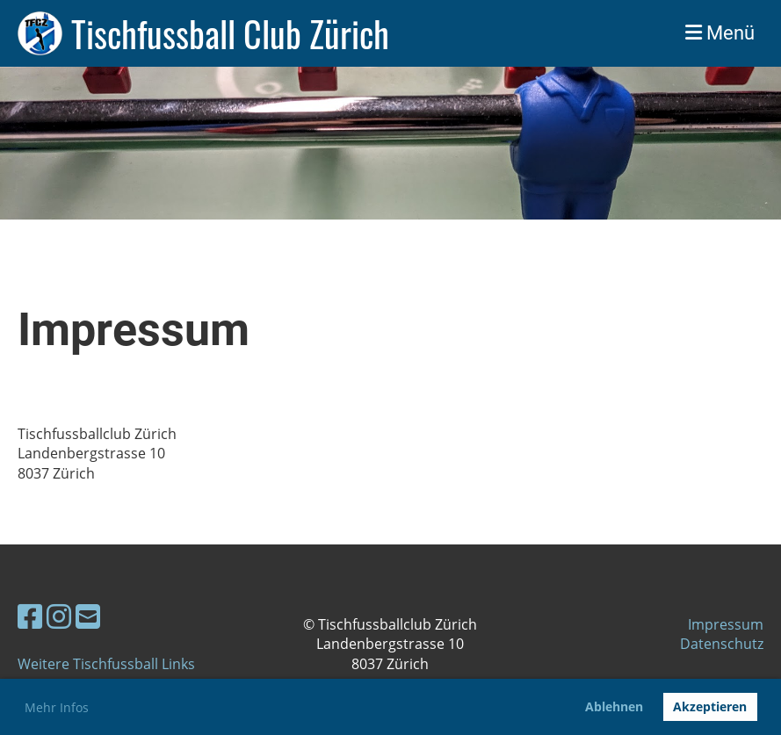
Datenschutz (721, 643)
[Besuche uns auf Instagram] (59, 616)
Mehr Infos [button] (57, 707)
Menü (720, 33)
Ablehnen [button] (614, 706)
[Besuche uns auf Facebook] (30, 616)
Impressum (725, 624)
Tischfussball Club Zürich (230, 33)
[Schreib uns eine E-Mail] (88, 616)
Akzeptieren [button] (710, 706)
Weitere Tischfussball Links (106, 664)
